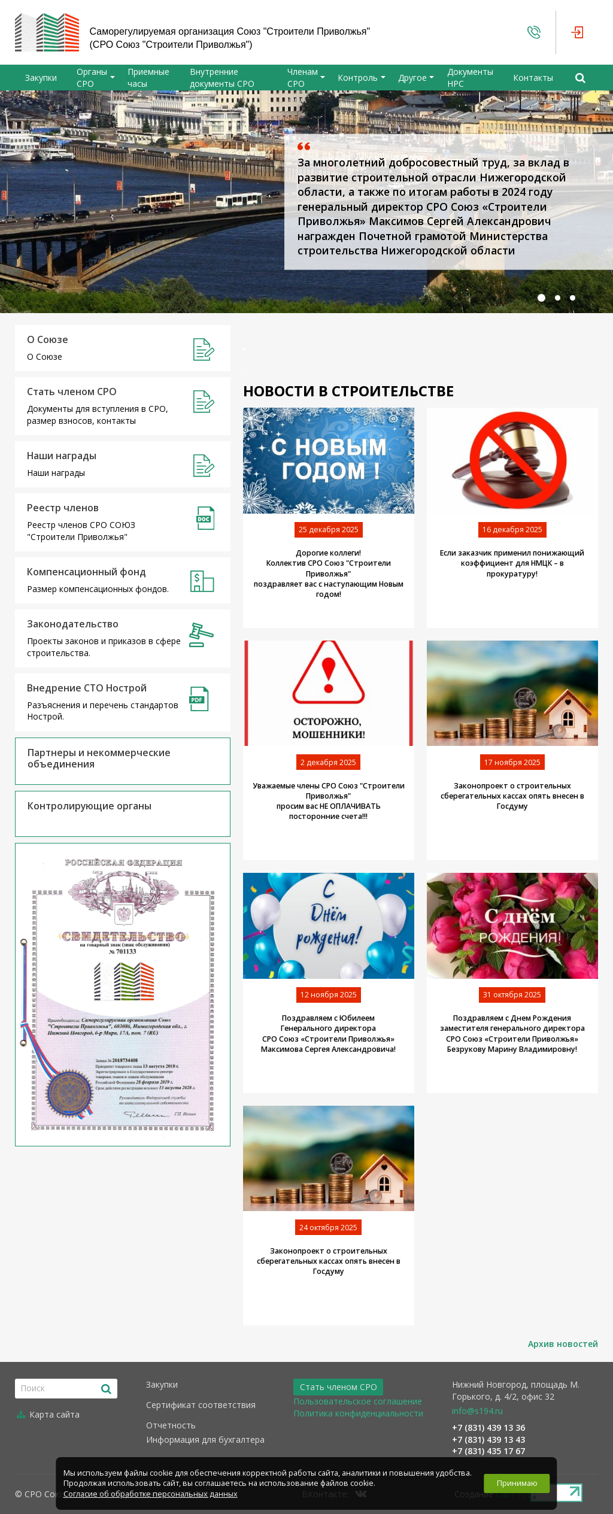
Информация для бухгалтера (205, 1439)
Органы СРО (92, 77)
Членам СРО (302, 77)
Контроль (358, 77)
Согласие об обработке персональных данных (150, 1494)
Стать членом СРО (338, 1386)
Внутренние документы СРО (222, 77)
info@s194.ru (477, 1410)
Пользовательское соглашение (357, 1401)
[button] (541, 298)
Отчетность (171, 1425)
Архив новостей (563, 1343)
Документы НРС (470, 77)
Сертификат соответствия (201, 1404)
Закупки (41, 77)
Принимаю (517, 1483)
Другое (412, 77)
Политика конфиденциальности (358, 1413)
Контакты (533, 77)
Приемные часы (148, 77)
